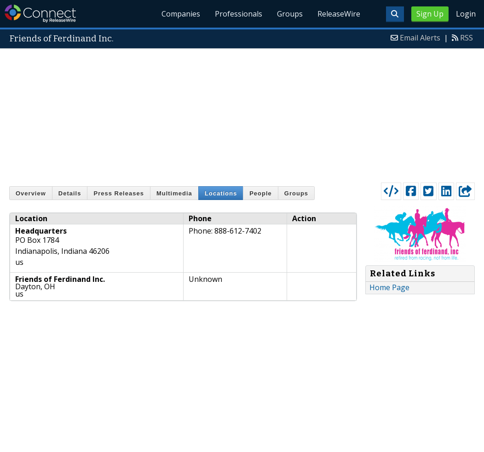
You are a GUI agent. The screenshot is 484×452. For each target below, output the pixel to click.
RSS (466, 38)
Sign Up (430, 14)
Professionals (239, 14)
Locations (221, 193)
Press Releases (118, 193)
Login (466, 14)
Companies (181, 14)
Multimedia (174, 193)
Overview (31, 193)
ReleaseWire (338, 14)
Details (69, 193)
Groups (290, 14)
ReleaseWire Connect (40, 14)
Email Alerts (420, 38)
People (260, 193)
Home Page (389, 287)
